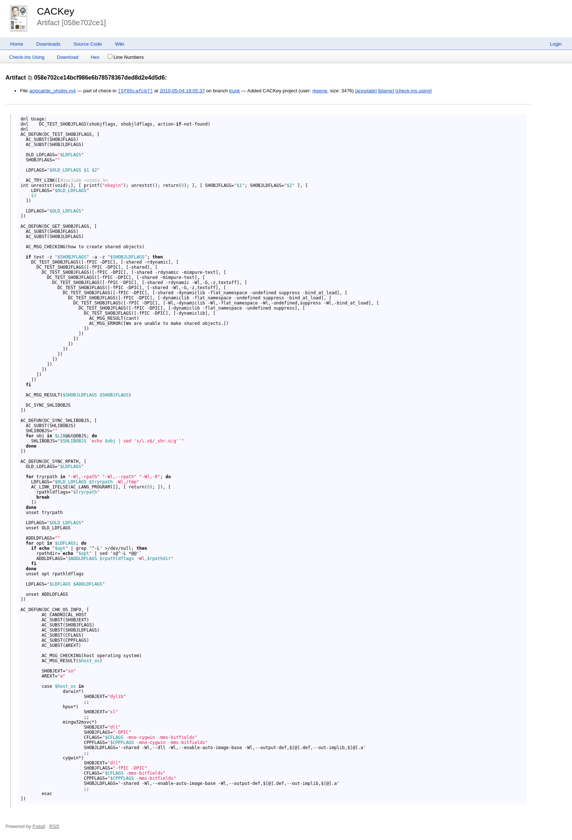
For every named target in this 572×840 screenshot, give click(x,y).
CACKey (55, 11)
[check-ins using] (413, 91)
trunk (234, 91)
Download (67, 57)
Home (16, 44)
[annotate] (365, 91)
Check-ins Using (27, 57)
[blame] (386, 91)
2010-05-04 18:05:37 (182, 91)
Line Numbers (126, 57)
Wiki (119, 44)
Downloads (48, 44)
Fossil (38, 826)
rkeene (319, 91)
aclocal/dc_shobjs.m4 (52, 91)
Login (556, 44)
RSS (54, 826)
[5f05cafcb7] (135, 91)
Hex (95, 57)
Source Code (88, 44)
